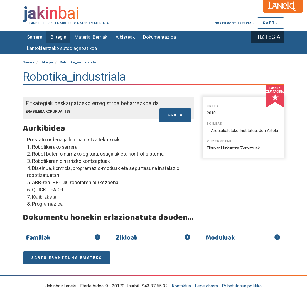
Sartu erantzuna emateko (66, 257)
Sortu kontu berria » (234, 23)
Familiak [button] (38, 238)
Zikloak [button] (127, 238)
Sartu (271, 23)
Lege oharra (206, 286)
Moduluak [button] (220, 238)
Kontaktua (181, 286)
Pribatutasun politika (242, 286)
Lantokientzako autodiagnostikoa (62, 48)
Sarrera (34, 37)
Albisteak (125, 37)
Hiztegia (267, 37)
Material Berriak (91, 37)
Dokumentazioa (159, 37)
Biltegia (58, 37)
